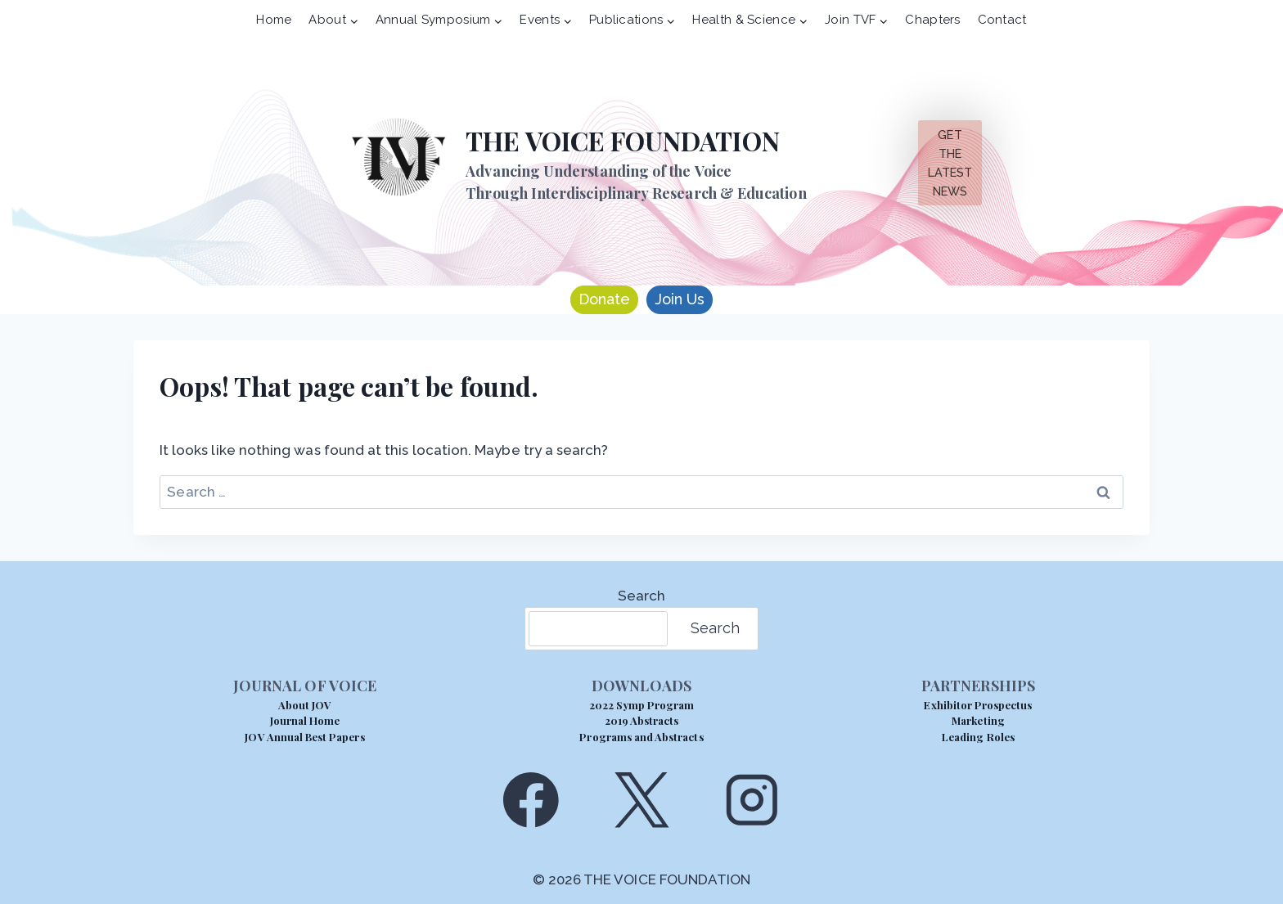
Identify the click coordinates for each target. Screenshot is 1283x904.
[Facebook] (530, 799)
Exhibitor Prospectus (978, 705)
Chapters (932, 19)
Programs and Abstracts (641, 737)
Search (641, 595)
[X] (641, 799)
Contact (1002, 19)
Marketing (978, 720)
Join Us (680, 299)
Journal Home (305, 720)
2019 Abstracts (642, 720)
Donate (604, 299)
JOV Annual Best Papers (304, 737)
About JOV (304, 705)
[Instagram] (752, 799)
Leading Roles (978, 737)
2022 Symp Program (642, 705)
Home (273, 19)
